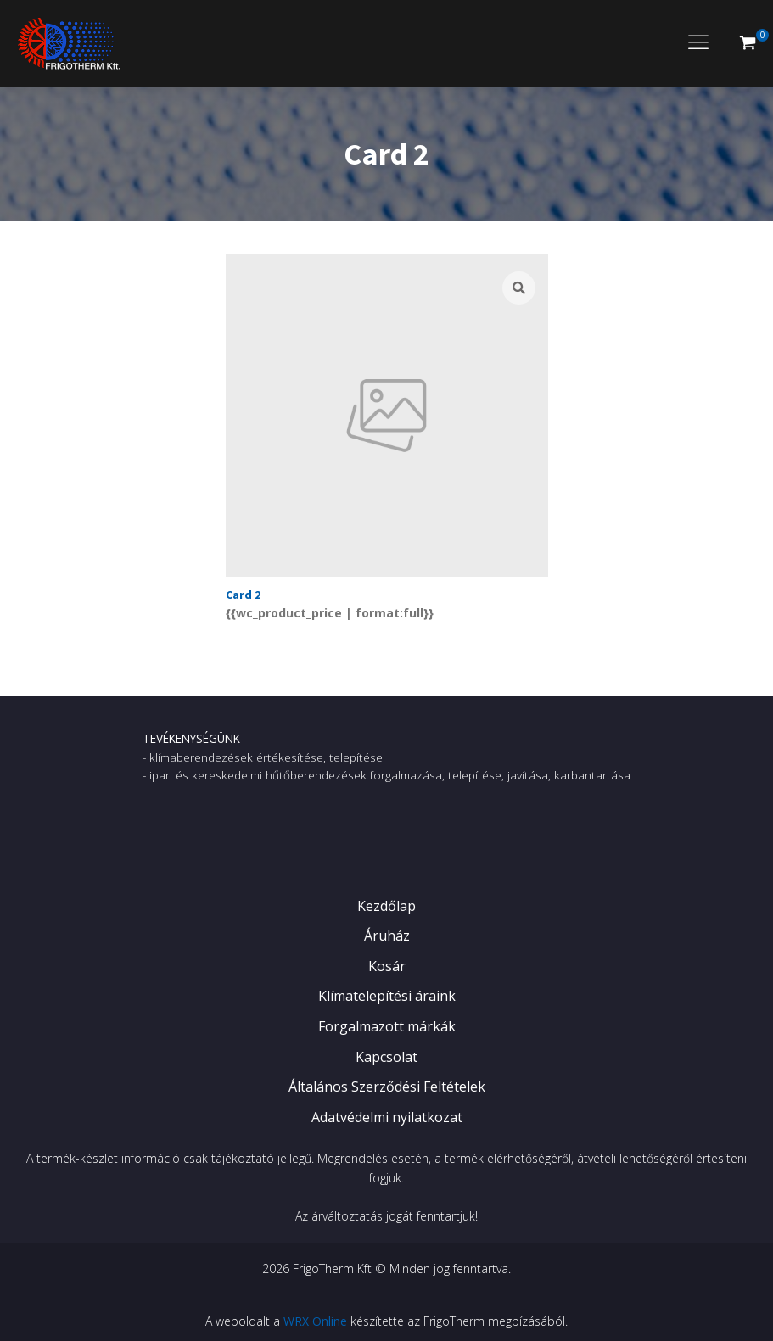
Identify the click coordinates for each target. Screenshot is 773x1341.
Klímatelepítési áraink (387, 995)
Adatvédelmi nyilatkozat (386, 1117)
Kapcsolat (386, 1057)
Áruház (387, 935)
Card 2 (243, 594)
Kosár (387, 966)
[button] (747, 43)
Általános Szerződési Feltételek (386, 1086)
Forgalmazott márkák (387, 1026)
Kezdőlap (386, 906)
